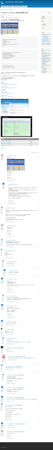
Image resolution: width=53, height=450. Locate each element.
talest (1, 405)
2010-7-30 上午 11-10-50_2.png (7, 145)
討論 (2, 6)
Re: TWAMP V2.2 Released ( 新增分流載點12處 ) (15, 347)
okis (1, 330)
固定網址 (3, 188)
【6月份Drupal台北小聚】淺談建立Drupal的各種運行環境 (46, 44)
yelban (2, 241)
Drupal (5, 447)
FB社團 (20, 6)
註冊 (38, 152)
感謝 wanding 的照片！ (45, 71)
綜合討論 (7, 9)
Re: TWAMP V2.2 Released (11, 155)
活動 (4, 6)
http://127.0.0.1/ (3, 80)
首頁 (1, 9)
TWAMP (2, 148)
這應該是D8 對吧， (44, 63)
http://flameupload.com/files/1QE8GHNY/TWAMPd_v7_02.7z (11, 17)
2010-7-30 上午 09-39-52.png (6, 142)
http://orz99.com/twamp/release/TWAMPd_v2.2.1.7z (9, 87)
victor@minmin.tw (9, 315)
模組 (10, 6)
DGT (23, 6)
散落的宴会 (3, 425)
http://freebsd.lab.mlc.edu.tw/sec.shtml (11, 218)
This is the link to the (44, 69)
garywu (4, 272)
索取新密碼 (44, 25)
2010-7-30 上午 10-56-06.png (6, 143)
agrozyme (3, 359)
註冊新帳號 (44, 24)
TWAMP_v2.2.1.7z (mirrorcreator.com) (7, 93)
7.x (1, 150)
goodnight (2, 389)
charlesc (2, 349)
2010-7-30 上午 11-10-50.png (6, 140)
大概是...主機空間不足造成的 (46, 53)
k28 (1, 251)
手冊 (7, 6)
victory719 (2, 280)
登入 (26, 6)
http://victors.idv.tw (11, 200)
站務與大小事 (11, 9)
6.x (2, 150)
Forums (4, 9)
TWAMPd (16, 6)
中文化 (13, 6)
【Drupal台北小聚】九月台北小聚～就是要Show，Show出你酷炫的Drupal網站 (46, 39)
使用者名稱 (43, 18)
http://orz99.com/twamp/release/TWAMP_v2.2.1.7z (9, 84)
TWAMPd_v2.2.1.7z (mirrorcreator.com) (7, 96)
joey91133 (2, 157)
